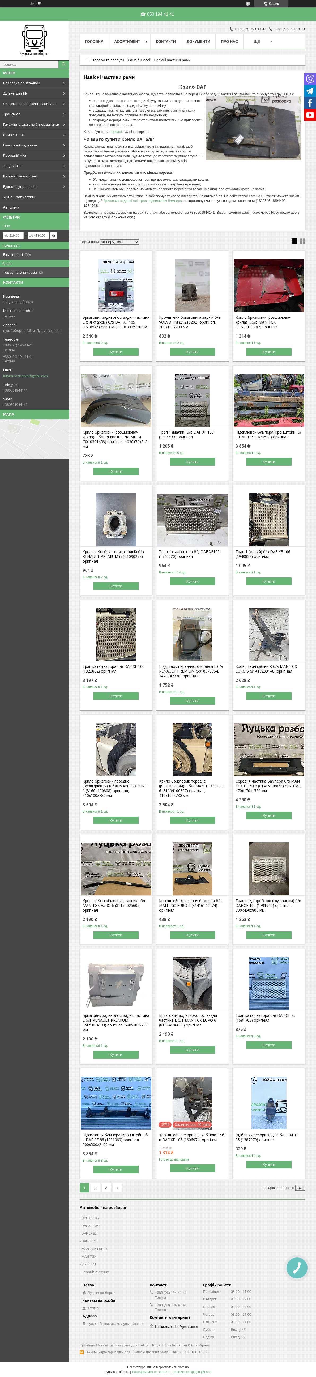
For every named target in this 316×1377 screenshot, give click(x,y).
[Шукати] (63, 64)
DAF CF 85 (89, 1233)
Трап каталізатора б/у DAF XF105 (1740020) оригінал (189, 554)
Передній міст (15, 155)
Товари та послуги (108, 60)
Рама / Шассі (13, 134)
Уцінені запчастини (19, 196)
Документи (198, 41)
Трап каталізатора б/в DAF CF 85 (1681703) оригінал (266, 1018)
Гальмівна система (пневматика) (31, 124)
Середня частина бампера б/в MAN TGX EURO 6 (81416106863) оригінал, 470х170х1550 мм (268, 786)
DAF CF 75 (89, 1241)
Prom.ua (183, 1367)
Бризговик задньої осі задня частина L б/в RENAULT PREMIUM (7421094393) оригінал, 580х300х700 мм (116, 1022)
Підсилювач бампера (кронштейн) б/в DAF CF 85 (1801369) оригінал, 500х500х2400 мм (115, 1140)
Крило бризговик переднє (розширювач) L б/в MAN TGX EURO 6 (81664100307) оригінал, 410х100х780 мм (191, 788)
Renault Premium (95, 1271)
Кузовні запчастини (20, 176)
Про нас (229, 41)
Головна (94, 41)
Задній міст (12, 165)
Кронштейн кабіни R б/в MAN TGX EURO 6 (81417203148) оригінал (266, 669)
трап (143, 201)
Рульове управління (20, 186)
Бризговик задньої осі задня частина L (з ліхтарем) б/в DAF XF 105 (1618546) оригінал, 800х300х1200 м (116, 322)
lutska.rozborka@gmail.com (25, 375)
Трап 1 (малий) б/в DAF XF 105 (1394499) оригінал (186, 434)
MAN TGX (89, 1256)
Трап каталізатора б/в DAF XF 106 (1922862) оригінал (113, 669)
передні (116, 132)
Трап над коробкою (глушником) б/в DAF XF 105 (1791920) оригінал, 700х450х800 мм (268, 905)
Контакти (166, 41)
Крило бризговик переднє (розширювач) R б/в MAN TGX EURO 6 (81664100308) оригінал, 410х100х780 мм (115, 788)
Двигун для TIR (15, 93)
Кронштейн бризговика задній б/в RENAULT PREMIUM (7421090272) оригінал (113, 556)
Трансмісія (11, 114)
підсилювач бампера (165, 201)
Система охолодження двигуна (29, 103)
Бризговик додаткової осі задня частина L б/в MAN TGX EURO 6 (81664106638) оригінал (188, 1020)
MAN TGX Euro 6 (94, 1248)
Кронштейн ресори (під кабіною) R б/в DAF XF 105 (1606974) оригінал (192, 1137)
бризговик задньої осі (120, 201)
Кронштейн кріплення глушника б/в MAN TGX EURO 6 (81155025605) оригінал (114, 905)
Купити (116, 351)
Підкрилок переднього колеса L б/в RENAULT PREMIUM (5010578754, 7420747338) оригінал (191, 671)
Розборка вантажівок (21, 82)
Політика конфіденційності (192, 1372)
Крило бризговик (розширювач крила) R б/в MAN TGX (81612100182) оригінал (263, 322)
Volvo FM (89, 1264)
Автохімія (11, 207)
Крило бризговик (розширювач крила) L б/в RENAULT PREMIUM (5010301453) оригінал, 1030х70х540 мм (115, 439)
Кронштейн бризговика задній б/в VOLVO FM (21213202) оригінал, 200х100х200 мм (189, 322)
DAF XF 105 (90, 1225)
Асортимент (127, 41)
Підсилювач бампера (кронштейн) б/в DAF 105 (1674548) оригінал (268, 434)
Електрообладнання (20, 145)
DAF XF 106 (90, 1218)
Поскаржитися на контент (151, 1372)
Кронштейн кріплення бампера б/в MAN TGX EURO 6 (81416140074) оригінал (190, 905)
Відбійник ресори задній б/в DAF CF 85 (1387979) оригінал (268, 1137)
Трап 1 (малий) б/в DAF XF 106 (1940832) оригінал (263, 554)
